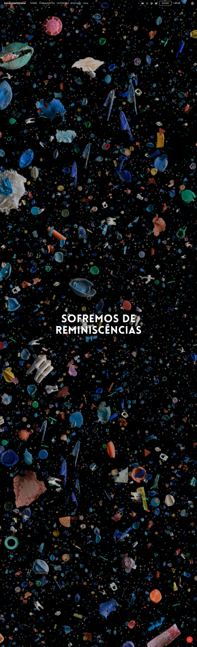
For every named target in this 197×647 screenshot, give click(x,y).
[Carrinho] (192, 3)
